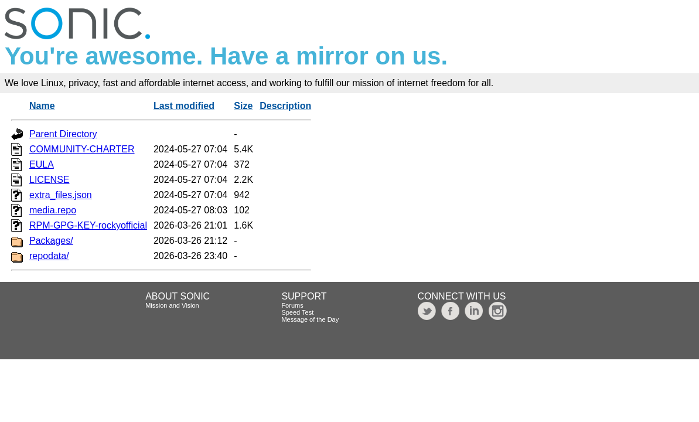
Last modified (184, 106)
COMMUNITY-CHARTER (82, 149)
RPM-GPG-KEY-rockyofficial (88, 225)
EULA (41, 164)
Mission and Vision (172, 305)
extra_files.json (60, 195)
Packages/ (51, 241)
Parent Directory (63, 134)
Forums (292, 305)
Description (285, 106)
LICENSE (49, 180)
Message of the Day (310, 319)
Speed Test (297, 312)
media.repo (52, 210)
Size (243, 106)
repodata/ (49, 256)
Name (42, 106)
